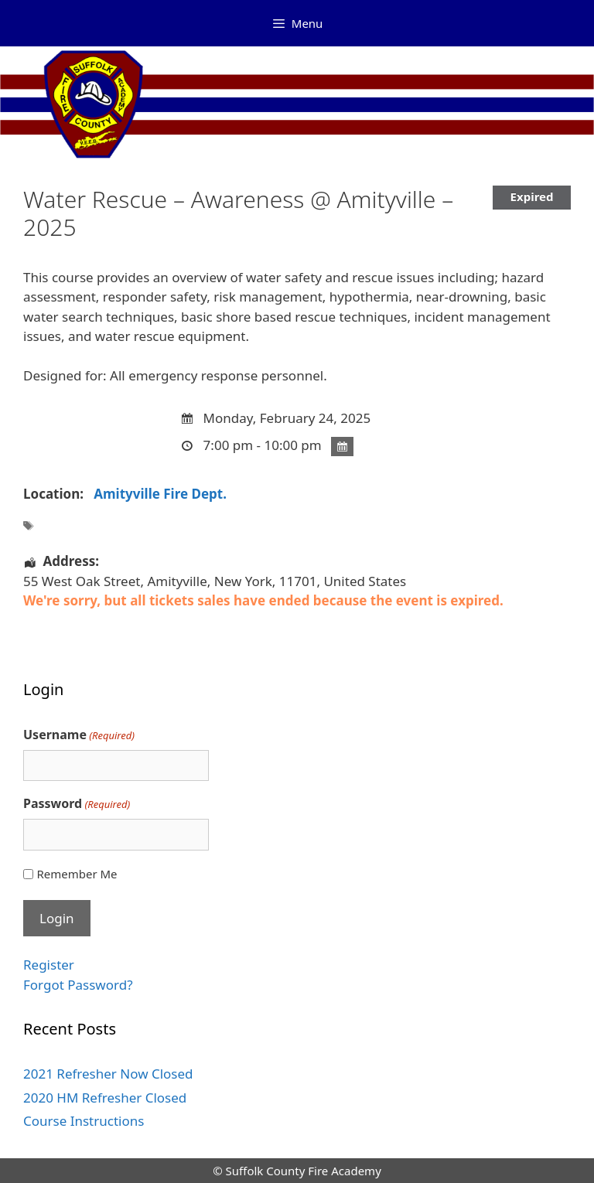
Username (79, 735)
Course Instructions (83, 1121)
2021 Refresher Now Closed (108, 1073)
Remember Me (76, 873)
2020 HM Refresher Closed (104, 1097)
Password (76, 804)
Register (48, 964)
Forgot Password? (78, 985)
